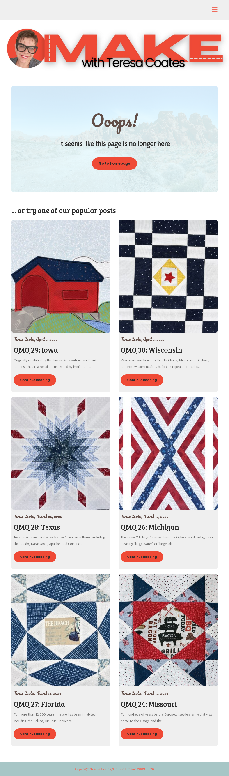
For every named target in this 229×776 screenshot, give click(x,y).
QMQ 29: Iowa (36, 350)
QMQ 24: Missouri (149, 704)
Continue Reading (35, 380)
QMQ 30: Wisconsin (151, 350)
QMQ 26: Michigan (150, 527)
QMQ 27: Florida (39, 704)
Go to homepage (114, 163)
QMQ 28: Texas (37, 527)
